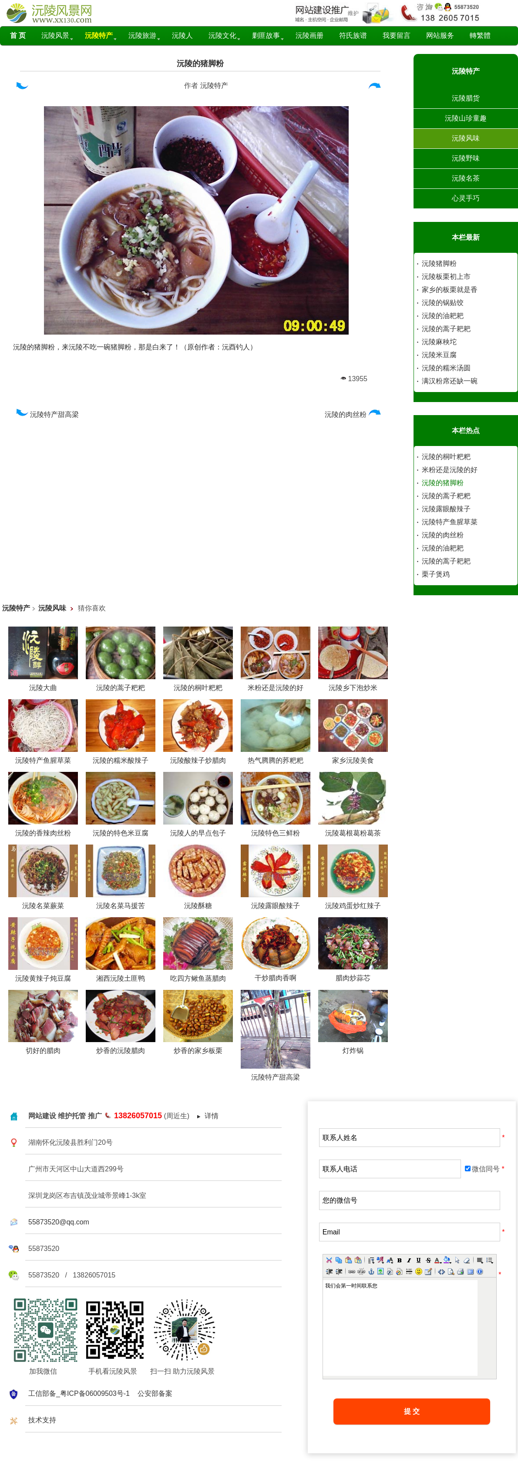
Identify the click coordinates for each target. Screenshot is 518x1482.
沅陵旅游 (142, 35)
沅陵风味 (466, 138)
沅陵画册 (309, 35)
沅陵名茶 (466, 178)
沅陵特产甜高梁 (46, 414)
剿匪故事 (266, 35)
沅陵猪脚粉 (439, 263)
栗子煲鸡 (436, 574)
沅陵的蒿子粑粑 (446, 496)
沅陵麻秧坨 (439, 341)
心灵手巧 (466, 198)
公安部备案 (155, 1393)
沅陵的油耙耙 (443, 315)
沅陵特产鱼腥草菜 (450, 522)
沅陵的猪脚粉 (200, 63)
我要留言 (396, 35)
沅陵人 (182, 35)
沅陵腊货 (466, 98)
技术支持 (42, 1420)
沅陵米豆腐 (439, 355)
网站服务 (440, 35)
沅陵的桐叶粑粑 (446, 456)
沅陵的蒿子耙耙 (446, 328)
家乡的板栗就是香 (450, 289)
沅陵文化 (222, 35)
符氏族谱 (353, 35)
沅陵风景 (55, 35)
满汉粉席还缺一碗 (450, 381)
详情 (212, 1116)
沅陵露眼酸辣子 (446, 509)
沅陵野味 (466, 158)
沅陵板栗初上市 (446, 276)
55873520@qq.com (58, 1222)
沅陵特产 (214, 85)
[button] (329, 1260)
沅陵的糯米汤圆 (446, 368)
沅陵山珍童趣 (466, 118)
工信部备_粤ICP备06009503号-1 (79, 1393)
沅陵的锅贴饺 (443, 302)
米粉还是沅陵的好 (450, 469)
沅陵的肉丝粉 (354, 414)
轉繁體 (480, 35)
